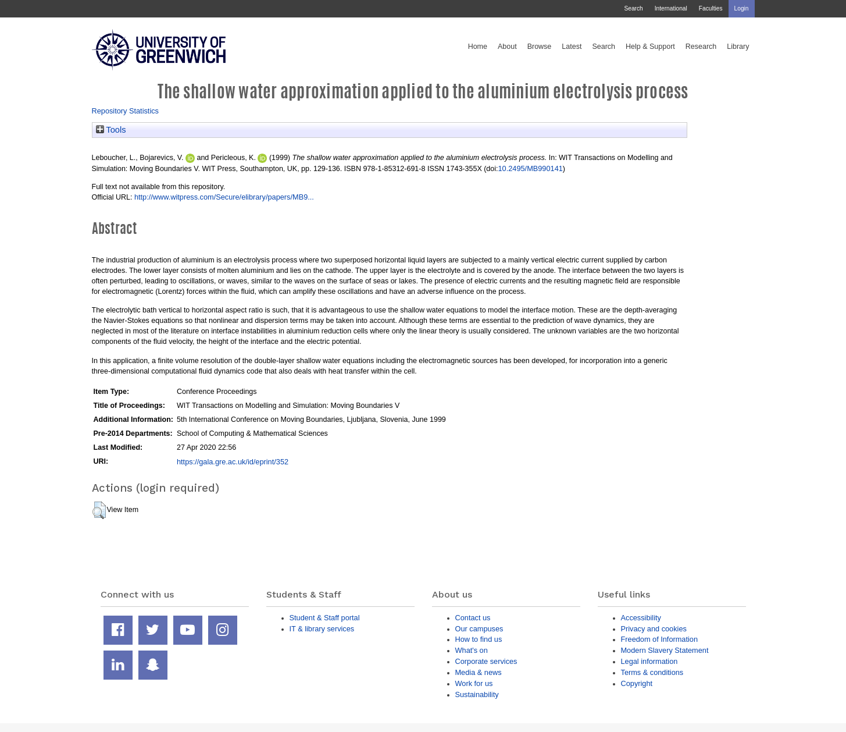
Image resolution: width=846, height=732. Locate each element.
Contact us (473, 617)
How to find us (478, 639)
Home (477, 46)
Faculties (711, 8)
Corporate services (486, 661)
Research (701, 46)
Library (738, 46)
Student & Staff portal (325, 617)
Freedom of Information (659, 639)
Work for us (474, 683)
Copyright (637, 683)
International (671, 8)
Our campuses (479, 628)
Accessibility (641, 617)
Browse (539, 46)
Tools (111, 129)
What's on (471, 650)
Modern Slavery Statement (665, 650)
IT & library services (322, 628)
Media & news (478, 672)
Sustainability (477, 694)
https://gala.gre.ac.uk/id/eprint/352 (232, 461)
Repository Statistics (125, 110)
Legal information (649, 661)
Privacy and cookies (654, 628)
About (507, 46)
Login (741, 8)
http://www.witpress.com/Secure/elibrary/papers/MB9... (224, 197)
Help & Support (650, 46)
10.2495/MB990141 (530, 168)
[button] (99, 510)
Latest (571, 46)
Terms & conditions (652, 672)
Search (633, 8)
